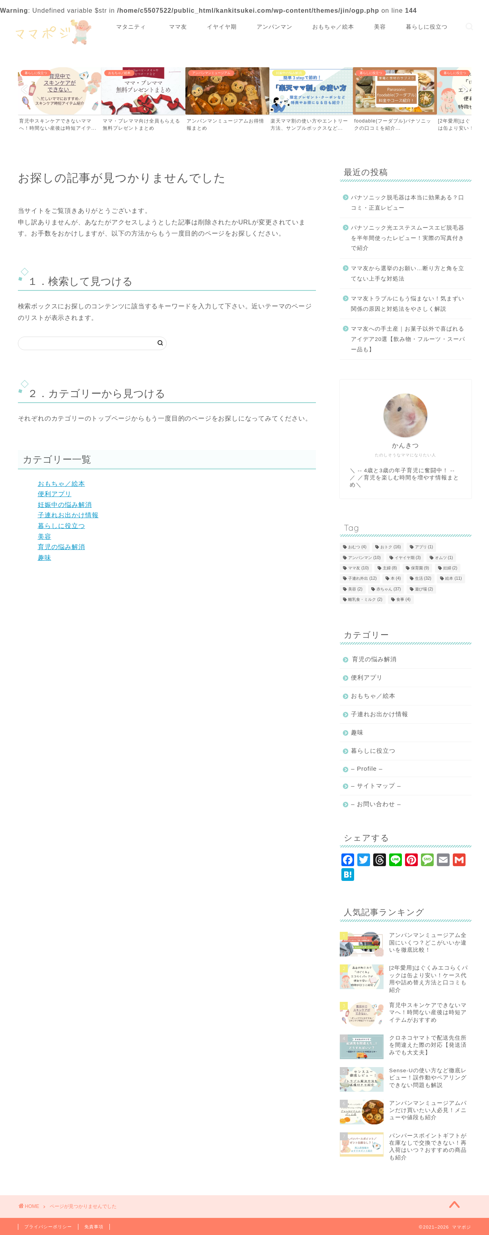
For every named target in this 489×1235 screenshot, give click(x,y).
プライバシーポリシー (48, 1226)
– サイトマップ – (376, 785)
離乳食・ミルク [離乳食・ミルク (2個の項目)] (365, 599)
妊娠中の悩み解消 (65, 504)
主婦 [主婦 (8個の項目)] (390, 568)
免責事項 (93, 1226)
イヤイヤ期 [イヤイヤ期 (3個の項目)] (408, 557)
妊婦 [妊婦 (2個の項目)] (450, 568)
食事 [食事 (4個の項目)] (403, 599)
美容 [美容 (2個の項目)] (355, 589)
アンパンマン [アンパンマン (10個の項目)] (364, 557)
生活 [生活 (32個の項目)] (423, 579)
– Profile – (366, 768)
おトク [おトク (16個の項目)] (390, 547)
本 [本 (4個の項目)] (396, 579)
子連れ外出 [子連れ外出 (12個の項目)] (362, 579)
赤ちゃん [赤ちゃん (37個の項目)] (388, 589)
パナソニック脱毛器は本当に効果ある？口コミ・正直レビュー (407, 203)
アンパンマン (274, 26)
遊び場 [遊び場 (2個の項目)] (424, 589)
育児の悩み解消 (61, 546)
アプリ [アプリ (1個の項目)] (424, 547)
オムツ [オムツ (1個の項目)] (444, 557)
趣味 (44, 557)
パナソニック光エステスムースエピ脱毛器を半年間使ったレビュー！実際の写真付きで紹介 (407, 238)
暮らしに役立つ (427, 26)
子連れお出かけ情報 (68, 515)
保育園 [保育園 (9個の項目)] (420, 568)
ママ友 (178, 26)
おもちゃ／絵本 (333, 26)
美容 (380, 26)
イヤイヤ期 (222, 26)
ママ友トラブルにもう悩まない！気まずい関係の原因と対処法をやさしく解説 (407, 304)
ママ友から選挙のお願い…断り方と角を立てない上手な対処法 (407, 273)
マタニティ (134, 26)
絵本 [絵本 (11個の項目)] (453, 579)
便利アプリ (55, 494)
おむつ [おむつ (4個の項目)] (357, 547)
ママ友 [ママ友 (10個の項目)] (358, 568)
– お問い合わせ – (376, 804)
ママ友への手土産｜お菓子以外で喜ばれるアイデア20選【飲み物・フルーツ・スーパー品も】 (408, 339)
